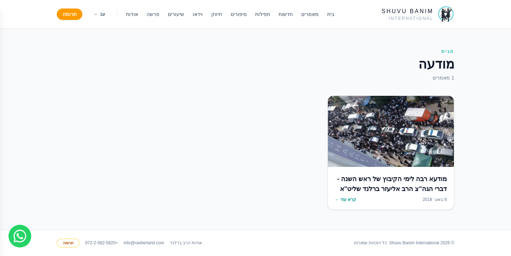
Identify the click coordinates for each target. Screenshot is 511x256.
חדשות (286, 14)
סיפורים (239, 14)
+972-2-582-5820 (101, 242)
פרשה (153, 14)
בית (330, 14)
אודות (132, 14)
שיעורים (176, 14)
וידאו (198, 14)
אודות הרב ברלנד (186, 242)
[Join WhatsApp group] (20, 236)
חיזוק (216, 14)
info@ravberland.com (143, 242)
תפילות (262, 14)
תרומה (69, 14)
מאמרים (310, 14)
